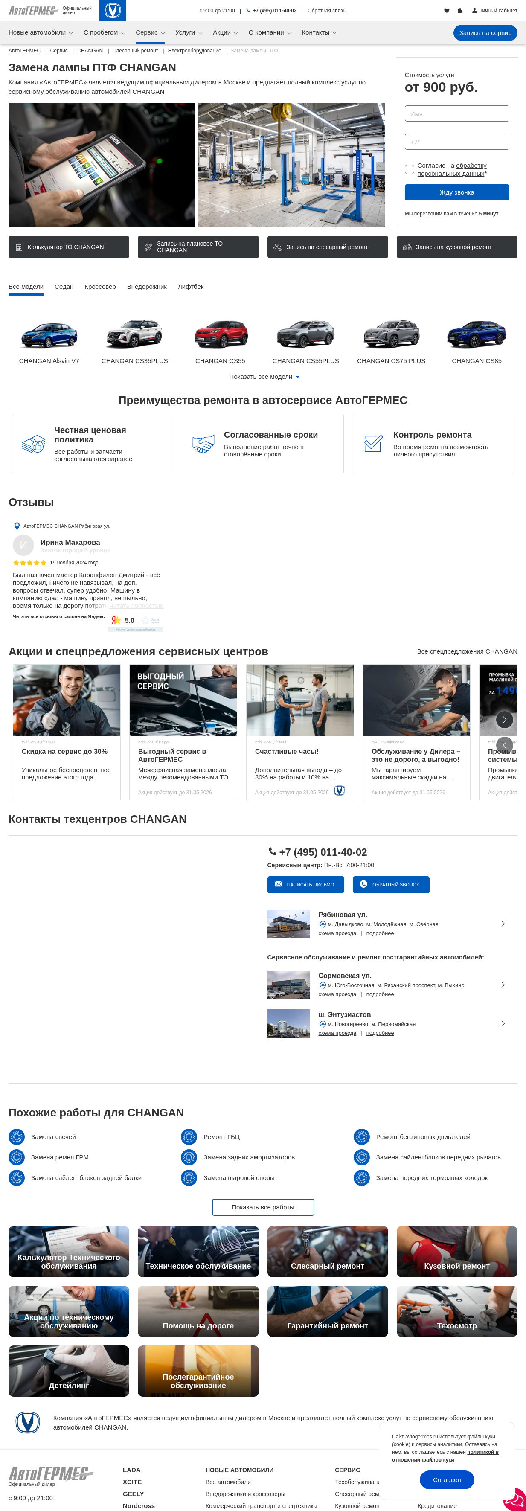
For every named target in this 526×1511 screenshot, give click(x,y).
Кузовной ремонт (358, 1505)
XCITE (132, 1481)
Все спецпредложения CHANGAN (467, 651)
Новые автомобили (38, 32)
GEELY (133, 1493)
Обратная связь (326, 11)
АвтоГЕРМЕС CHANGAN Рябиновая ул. (66, 526)
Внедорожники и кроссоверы (245, 1494)
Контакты (316, 32)
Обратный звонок (395, 884)
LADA (132, 1469)
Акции (222, 32)
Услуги (186, 32)
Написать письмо (310, 884)
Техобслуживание (359, 1482)
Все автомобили (228, 1482)
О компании (267, 32)
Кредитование (437, 1505)
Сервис (148, 32)
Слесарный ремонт (361, 1494)
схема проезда (338, 933)
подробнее (380, 933)
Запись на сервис (485, 32)
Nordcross (139, 1505)
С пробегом (102, 32)
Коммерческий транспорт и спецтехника (261, 1505)
